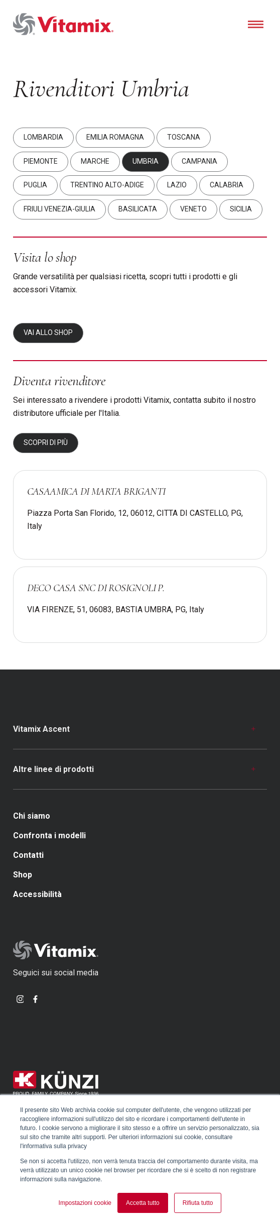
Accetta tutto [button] (143, 1202)
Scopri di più (46, 442)
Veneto (193, 209)
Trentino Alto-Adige (107, 185)
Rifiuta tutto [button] (198, 1202)
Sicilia (241, 209)
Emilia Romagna (115, 138)
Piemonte (41, 161)
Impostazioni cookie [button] (85, 1202)
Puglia (35, 185)
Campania (199, 161)
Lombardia (43, 138)
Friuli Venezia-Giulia (59, 209)
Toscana (183, 138)
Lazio (177, 185)
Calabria (226, 185)
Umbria (145, 161)
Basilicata (137, 209)
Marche (95, 161)
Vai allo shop (48, 332)
